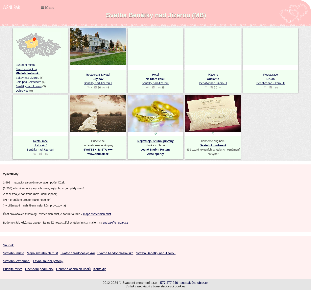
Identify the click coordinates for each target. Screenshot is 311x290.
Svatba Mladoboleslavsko (115, 253)
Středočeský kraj (26, 69)
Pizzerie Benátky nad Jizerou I (213, 79)
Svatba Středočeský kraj (77, 253)
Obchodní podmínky (39, 269)
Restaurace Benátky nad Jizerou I (40, 145)
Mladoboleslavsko (28, 73)
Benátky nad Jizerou (28, 86)
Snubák (8, 245)
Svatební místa (25, 64)
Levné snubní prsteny (48, 261)
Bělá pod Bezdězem (28, 82)
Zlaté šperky (155, 154)
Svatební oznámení (213, 145)
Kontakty (99, 269)
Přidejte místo (12, 269)
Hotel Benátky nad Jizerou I (155, 79)
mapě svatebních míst (97, 214)
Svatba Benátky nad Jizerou (156, 253)
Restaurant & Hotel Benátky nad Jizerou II (98, 79)
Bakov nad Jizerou (27, 77)
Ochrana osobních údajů (73, 269)
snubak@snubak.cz (115, 222)
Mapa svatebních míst (42, 253)
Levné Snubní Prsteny (155, 149)
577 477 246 (169, 282)
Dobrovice (22, 90)
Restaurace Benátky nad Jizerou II (270, 79)
